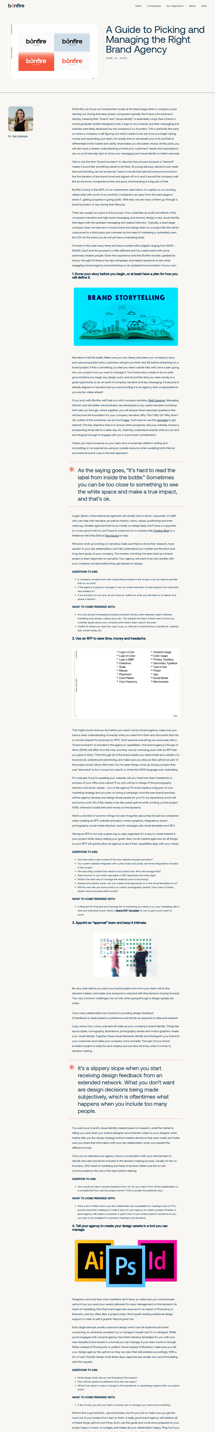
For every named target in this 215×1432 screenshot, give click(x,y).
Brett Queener (156, 400)
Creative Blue (161, 530)
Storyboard (112, 535)
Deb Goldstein (20, 136)
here (126, 420)
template (162, 420)
